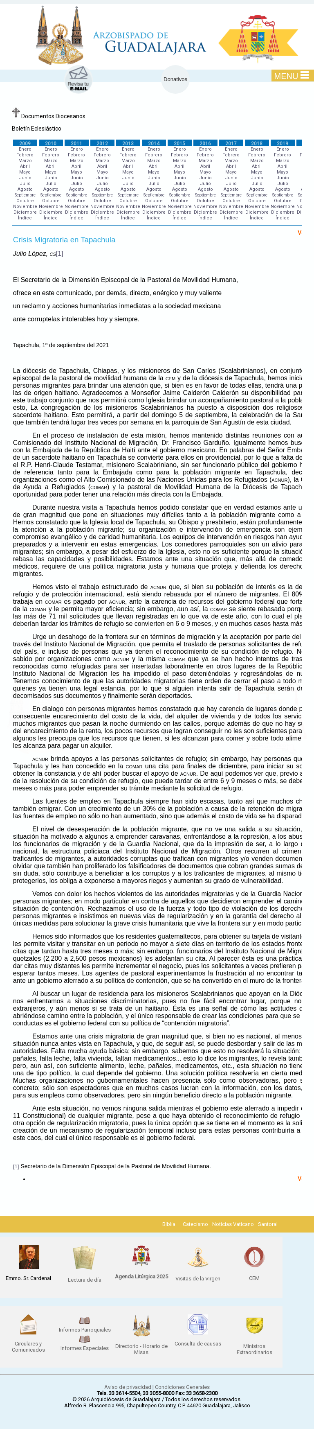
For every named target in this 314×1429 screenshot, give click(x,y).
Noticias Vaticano (233, 1224)
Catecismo (195, 1224)
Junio (25, 178)
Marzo (25, 160)
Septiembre (25, 195)
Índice (25, 218)
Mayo (25, 172)
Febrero (25, 155)
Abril (25, 166)
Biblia (168, 1224)
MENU (291, 76)
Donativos (175, 79)
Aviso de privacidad (127, 1387)
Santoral (268, 1224)
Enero (25, 149)
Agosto (25, 189)
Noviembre (25, 206)
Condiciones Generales (182, 1387)
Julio (25, 183)
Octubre (25, 200)
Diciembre (25, 212)
